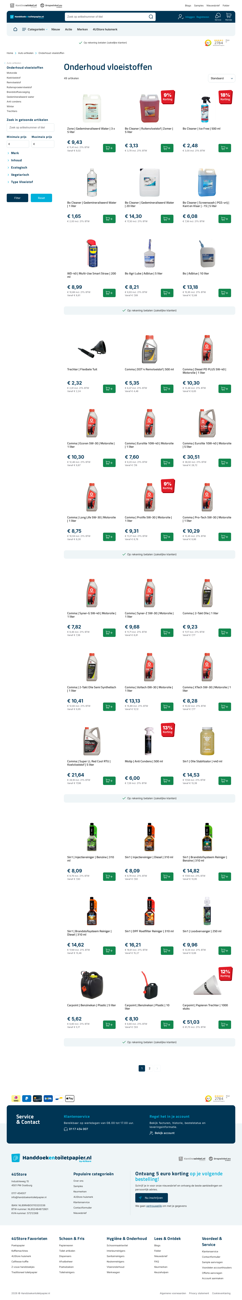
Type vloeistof (22, 182)
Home (10, 53)
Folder (226, 5)
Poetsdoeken (66, 1266)
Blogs (188, 5)
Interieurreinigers (116, 1250)
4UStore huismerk (105, 29)
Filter (17, 198)
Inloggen (190, 17)
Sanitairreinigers (115, 1256)
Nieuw (55, 29)
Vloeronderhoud (115, 1266)
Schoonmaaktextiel (117, 1245)
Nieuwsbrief (213, 5)
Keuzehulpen (161, 1272)
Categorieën (36, 29)
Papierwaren (66, 1245)
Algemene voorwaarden (173, 1293)
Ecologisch (19, 168)
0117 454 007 (78, 1129)
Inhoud (16, 160)
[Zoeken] (151, 17)
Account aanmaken (212, 1278)
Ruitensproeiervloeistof (19, 87)
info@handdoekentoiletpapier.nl (28, 1197)
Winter (10, 106)
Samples (199, 5)
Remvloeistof (14, 82)
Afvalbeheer (66, 1261)
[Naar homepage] (15, 29)
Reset (41, 198)
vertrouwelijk (154, 1206)
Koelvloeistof (14, 77)
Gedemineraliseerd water (20, 96)
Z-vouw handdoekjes (22, 1266)
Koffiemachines (19, 1250)
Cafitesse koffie (19, 1261)
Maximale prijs (42, 137)
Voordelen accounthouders (217, 1267)
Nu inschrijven (154, 1197)
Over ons (78, 1180)
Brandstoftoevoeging (18, 91)
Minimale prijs (17, 137)
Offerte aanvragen (212, 1272)
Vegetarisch (20, 175)
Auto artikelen (25, 53)
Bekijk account (165, 1133)
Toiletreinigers (66, 1272)
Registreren (202, 17)
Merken (82, 29)
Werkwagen (113, 1272)
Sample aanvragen (212, 1262)
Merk (15, 153)
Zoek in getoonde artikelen (27, 120)
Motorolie (12, 72)
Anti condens (14, 101)
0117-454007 (18, 1193)
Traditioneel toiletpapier (24, 1272)
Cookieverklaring (221, 1293)
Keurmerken (80, 1191)
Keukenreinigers (115, 1261)
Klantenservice (77, 1116)
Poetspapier (18, 1245)
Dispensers (65, 1256)
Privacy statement (199, 1293)
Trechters (12, 111)
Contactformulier (82, 1207)
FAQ (156, 1261)
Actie (68, 29)
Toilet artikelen (67, 1250)
